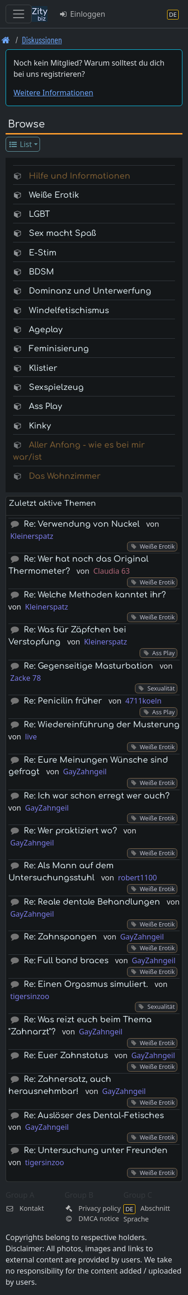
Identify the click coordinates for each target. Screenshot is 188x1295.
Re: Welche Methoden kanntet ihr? (95, 594)
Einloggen (82, 14)
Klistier (43, 368)
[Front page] (6, 39)
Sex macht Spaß (62, 233)
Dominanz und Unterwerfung (90, 291)
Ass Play (45, 406)
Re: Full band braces (66, 960)
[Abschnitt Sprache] (172, 14)
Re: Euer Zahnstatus (66, 1055)
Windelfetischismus (69, 310)
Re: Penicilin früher (63, 701)
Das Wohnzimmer (65, 476)
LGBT (39, 214)
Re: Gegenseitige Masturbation (88, 666)
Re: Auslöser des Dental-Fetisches (94, 1115)
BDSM (41, 272)
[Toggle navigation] (19, 14)
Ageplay (45, 329)
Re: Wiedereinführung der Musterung (102, 724)
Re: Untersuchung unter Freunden (96, 1150)
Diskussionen (42, 39)
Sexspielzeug (56, 387)
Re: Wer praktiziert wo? (70, 830)
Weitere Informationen (53, 92)
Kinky (40, 426)
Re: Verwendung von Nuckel (82, 524)
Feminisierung (59, 348)
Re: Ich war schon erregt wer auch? (96, 796)
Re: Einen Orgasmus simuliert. (86, 984)
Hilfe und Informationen (79, 176)
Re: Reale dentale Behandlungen (92, 902)
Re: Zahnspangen (60, 937)
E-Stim (42, 252)
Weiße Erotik (54, 195)
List (20, 144)
